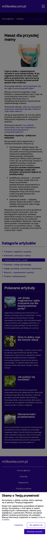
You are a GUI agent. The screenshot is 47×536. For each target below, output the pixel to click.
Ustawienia (18, 525)
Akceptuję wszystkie (34, 532)
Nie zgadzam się (36, 525)
